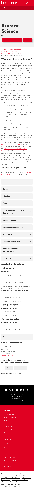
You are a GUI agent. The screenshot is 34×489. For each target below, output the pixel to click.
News (5, 454)
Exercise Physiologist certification (12, 144)
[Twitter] (10, 390)
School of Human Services (9, 51)
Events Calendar (9, 466)
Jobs (5, 451)
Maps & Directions (9, 448)
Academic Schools (15, 49)
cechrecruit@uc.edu (7, 356)
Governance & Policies (11, 460)
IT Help (6, 433)
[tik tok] (28, 390)
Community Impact (10, 457)
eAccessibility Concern (8, 482)
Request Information (12, 40)
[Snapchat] (24, 390)
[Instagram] (13, 390)
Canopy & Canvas (9, 414)
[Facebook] (6, 390)
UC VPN (6, 436)
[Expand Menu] (32, 8)
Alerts (3, 478)
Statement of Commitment (20, 480)
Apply (28, 40)
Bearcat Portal (8, 427)
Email (5, 420)
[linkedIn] (21, 390)
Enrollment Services (10, 417)
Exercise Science (25, 53)
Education (8, 368)
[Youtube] (17, 390)
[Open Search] (27, 3)
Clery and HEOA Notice (13, 478)
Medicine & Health (20, 368)
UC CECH (4, 49)
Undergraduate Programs (9, 53)
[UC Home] (10, 3)
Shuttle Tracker (8, 430)
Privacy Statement (21, 482)
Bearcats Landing (9, 439)
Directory (7, 463)
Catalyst (6, 423)
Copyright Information (14, 484)
